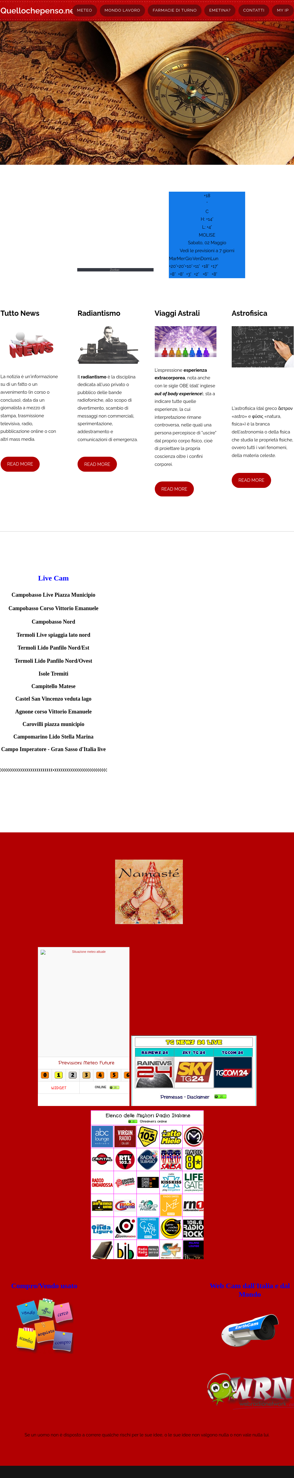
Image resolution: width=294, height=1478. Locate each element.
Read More (20, 463)
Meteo (84, 10)
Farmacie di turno (175, 10)
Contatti (253, 10)
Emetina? (219, 10)
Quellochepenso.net (39, 10)
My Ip (283, 10)
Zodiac (114, 269)
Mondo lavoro (122, 10)
